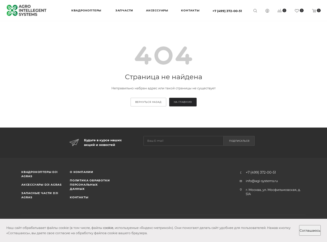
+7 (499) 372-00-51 (227, 11)
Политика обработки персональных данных (90, 184)
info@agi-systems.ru (262, 181)
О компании (81, 172)
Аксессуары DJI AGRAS (41, 184)
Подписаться (239, 140)
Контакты (79, 197)
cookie (108, 228)
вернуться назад (148, 102)
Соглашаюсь (310, 230)
